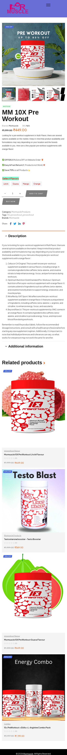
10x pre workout (14, 215)
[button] (60, 27)
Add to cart (36, 193)
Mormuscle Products (21, 212)
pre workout (28, 215)
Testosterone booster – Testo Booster (22, 539)
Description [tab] (17, 236)
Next (62, 90)
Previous (62, 97)
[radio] (6, 183)
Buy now (10, 201)
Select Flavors (10, 178)
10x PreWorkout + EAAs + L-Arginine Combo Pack (27, 727)
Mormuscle (13, 126)
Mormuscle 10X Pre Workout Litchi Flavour (24, 454)
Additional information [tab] (25, 346)
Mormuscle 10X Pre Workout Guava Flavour (24, 639)
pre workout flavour (12, 451)
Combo (7, 724)
